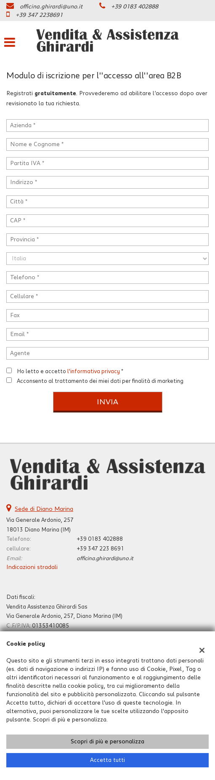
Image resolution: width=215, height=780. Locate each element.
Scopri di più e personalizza (107, 742)
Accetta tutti (107, 760)
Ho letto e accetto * (70, 371)
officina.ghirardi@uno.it (51, 7)
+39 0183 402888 (134, 7)
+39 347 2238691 (39, 15)
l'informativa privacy (93, 371)
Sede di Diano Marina (44, 509)
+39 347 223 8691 (100, 549)
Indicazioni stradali (32, 567)
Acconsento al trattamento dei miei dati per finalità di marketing (100, 381)
